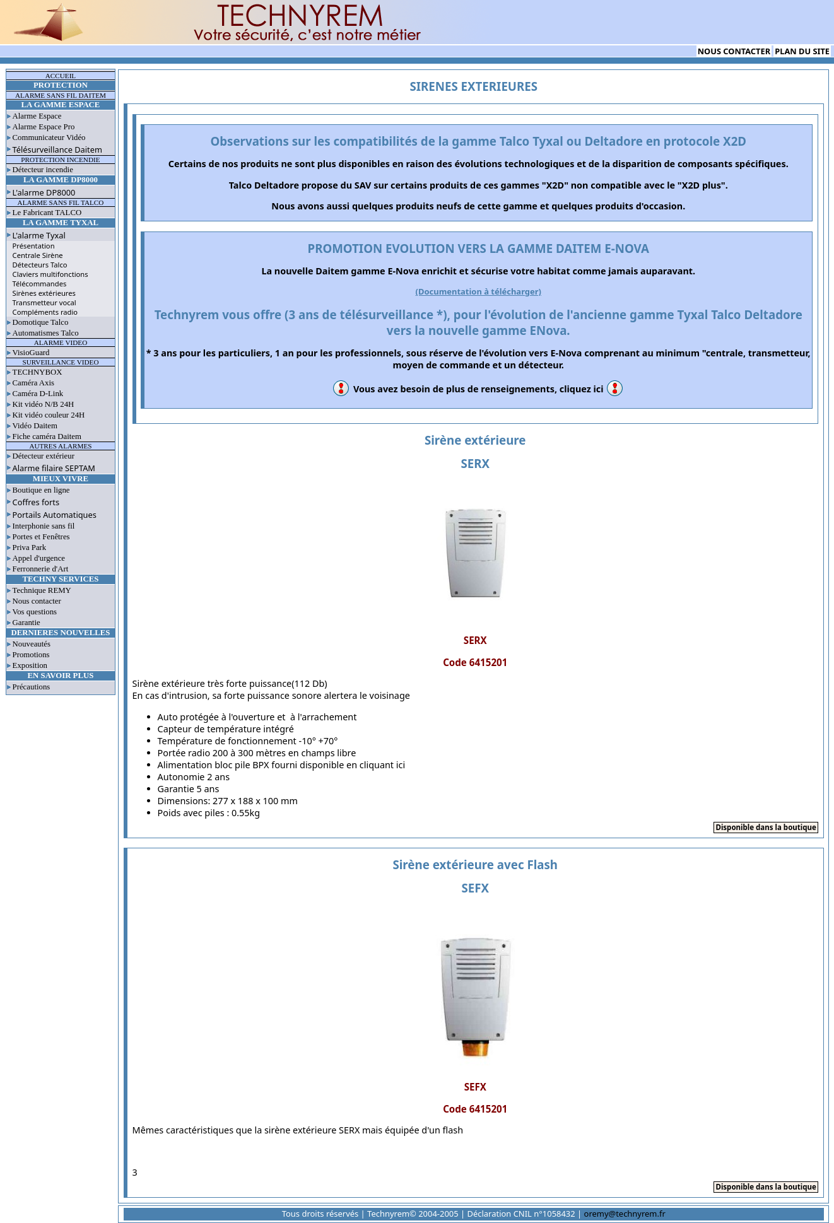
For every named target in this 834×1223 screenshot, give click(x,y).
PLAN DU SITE (802, 51)
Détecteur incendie (43, 169)
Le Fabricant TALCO (47, 212)
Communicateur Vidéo (49, 137)
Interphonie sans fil (44, 526)
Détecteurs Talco (40, 264)
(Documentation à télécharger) (478, 291)
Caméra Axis (33, 382)
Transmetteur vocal (44, 302)
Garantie (26, 622)
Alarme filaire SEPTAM (54, 468)
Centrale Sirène (38, 255)
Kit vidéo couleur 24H (49, 415)
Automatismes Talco (46, 333)
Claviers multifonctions (50, 274)
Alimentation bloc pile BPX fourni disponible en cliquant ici (282, 765)
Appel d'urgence (39, 558)
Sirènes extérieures (44, 293)
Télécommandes (40, 283)
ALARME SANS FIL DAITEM (60, 95)
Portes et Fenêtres (41, 536)
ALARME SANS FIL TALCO (61, 202)
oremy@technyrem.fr (625, 1213)
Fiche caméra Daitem (47, 436)
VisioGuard (31, 352)
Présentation (34, 245)
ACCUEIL (60, 75)
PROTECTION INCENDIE (60, 159)
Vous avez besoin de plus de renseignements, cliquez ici (478, 389)
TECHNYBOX (37, 372)
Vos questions (35, 611)
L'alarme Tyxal (39, 235)
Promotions (31, 654)
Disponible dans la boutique (765, 827)
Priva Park (30, 547)
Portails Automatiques (55, 514)
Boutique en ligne (41, 490)
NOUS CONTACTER (734, 51)
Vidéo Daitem (35, 425)
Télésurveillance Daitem (57, 149)
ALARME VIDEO (61, 342)
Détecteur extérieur (43, 456)
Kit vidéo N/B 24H (43, 404)
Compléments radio (45, 312)
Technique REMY (42, 590)
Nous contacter (37, 601)
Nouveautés (31, 644)
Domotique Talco (41, 322)
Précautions (31, 686)
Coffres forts (36, 502)
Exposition (30, 665)
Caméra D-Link (38, 393)
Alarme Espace (37, 116)
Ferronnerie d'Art (41, 569)
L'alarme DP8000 (44, 192)
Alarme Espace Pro (44, 126)
